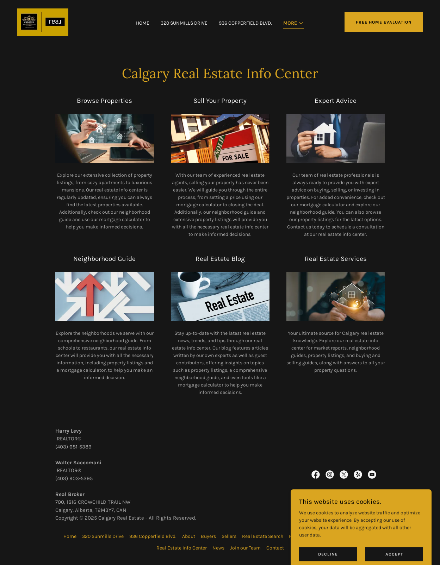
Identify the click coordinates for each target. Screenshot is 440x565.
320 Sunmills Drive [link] (184, 23)
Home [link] (142, 23)
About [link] (188, 536)
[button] (293, 24)
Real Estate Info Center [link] (181, 548)
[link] (42, 22)
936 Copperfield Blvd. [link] (245, 23)
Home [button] (69, 536)
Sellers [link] (229, 536)
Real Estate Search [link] (262, 536)
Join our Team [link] (245, 548)
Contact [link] (275, 548)
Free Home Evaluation (384, 22)
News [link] (218, 548)
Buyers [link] (208, 536)
